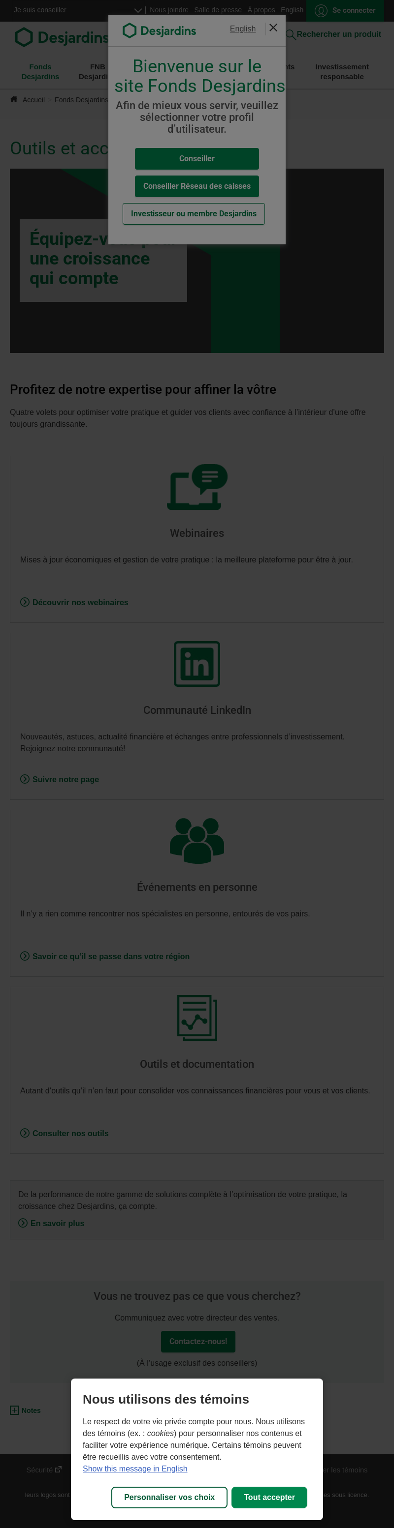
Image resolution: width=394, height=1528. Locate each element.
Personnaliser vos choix (169, 1497)
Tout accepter (269, 1497)
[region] (197, 1449)
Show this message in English (135, 1469)
